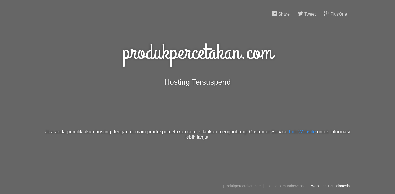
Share (281, 14)
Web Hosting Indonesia (330, 186)
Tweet (307, 14)
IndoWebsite (302, 131)
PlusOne (335, 14)
